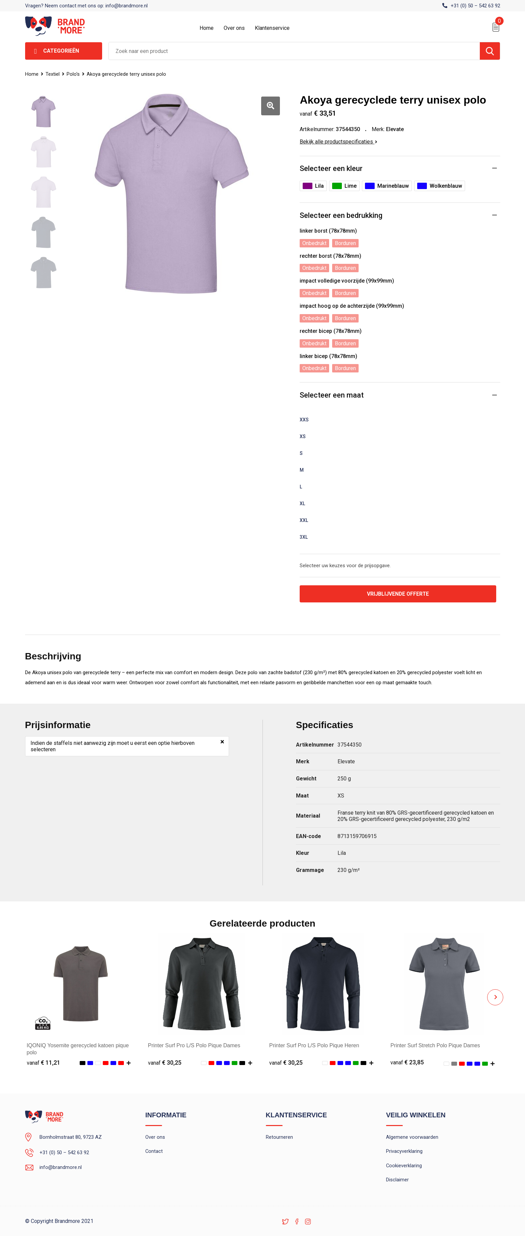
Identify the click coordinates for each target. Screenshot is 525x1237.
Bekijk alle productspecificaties (338, 141)
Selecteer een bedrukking (341, 215)
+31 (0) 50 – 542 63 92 (475, 6)
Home (207, 28)
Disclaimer (397, 1181)
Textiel (53, 74)
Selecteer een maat (332, 395)
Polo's (73, 74)
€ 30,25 (164, 1062)
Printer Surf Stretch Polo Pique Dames (436, 1046)
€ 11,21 (43, 1062)
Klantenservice (272, 28)
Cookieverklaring (404, 1167)
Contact (154, 1152)
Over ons (234, 28)
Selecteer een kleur (331, 168)
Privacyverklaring (404, 1152)
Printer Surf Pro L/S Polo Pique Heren (314, 1046)
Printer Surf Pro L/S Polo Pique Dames (194, 1046)
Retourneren (279, 1138)
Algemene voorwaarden (412, 1138)
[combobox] (294, 51)
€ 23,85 (407, 1062)
